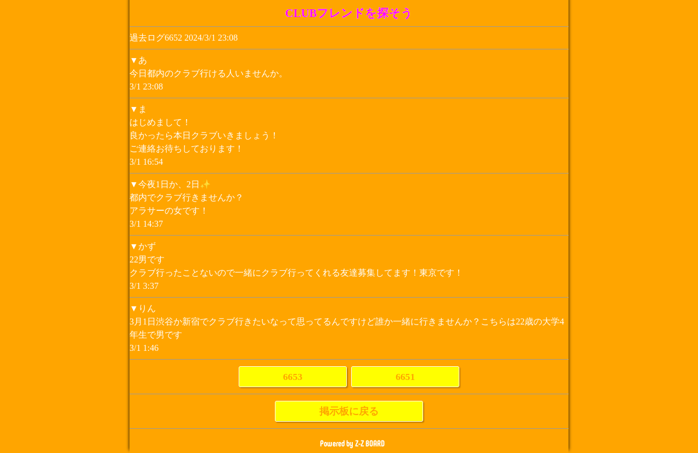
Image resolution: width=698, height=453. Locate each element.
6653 (292, 376)
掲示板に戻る (349, 411)
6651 (405, 376)
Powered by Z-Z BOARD (352, 443)
